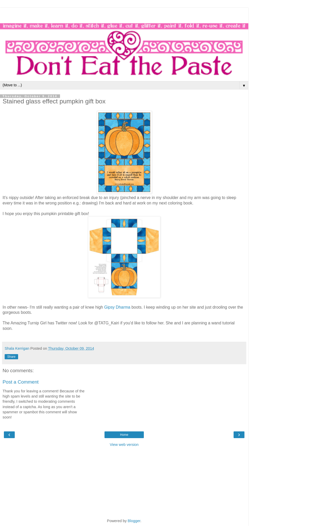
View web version (124, 445)
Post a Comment (21, 382)
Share (11, 357)
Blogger (134, 521)
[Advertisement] (124, 14)
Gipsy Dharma (117, 307)
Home (124, 435)
